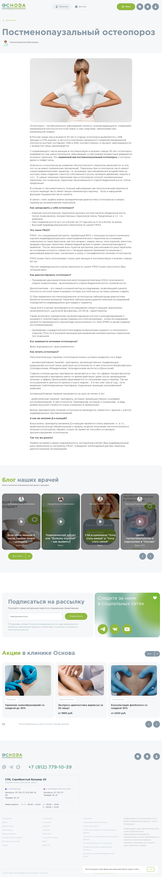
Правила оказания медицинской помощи (98, 848)
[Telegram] (11, 767)
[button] (142, 556)
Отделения (7, 818)
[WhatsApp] (4, 767)
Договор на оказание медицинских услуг (99, 855)
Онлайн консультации (12, 837)
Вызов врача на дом (11, 841)
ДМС (45, 841)
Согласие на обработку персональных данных (100, 838)
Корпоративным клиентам (95, 822)
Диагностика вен (67, 699)
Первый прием (8, 834)
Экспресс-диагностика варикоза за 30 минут (80, 706)
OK (150, 869)
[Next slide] (156, 724)
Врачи (5, 822)
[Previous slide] (148, 724)
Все (149, 654)
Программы (7, 830)
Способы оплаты (50, 837)
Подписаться (76, 616)
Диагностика (8, 826)
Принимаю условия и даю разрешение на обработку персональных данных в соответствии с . (43, 627)
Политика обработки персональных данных (99, 831)
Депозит (46, 845)
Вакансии (47, 834)
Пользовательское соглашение (97, 843)
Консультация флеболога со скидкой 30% (129, 706)
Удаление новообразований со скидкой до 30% (25, 706)
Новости (46, 826)
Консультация (118, 699)
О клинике (47, 818)
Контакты (47, 822)
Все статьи (9, 20)
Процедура (11, 699)
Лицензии (87, 818)
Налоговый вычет (91, 826)
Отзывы (46, 830)
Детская (80, 6)
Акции (5, 845)
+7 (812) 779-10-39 (50, 767)
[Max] (18, 767)
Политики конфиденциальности (43, 624)
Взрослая (61, 6)
